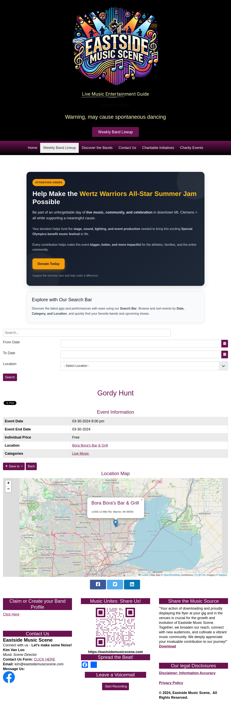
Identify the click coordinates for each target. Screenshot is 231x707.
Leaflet (143, 575)
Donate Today (49, 264)
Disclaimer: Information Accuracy (187, 673)
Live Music (80, 454)
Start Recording (115, 686)
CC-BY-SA (200, 575)
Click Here (11, 614)
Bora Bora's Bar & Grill (90, 445)
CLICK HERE (44, 659)
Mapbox (223, 575)
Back (31, 466)
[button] (115, 523)
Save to (12, 466)
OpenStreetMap (171, 575)
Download (167, 646)
